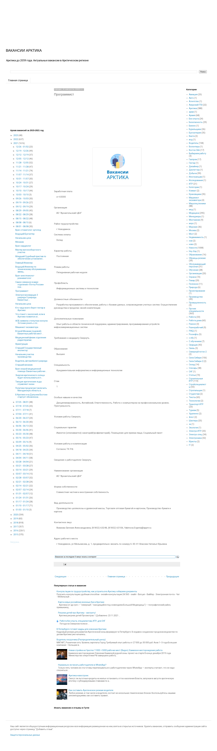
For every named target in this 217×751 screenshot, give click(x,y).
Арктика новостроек (78, 675)
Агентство (194, 101)
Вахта (192, 136)
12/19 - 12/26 (22, 151)
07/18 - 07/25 (22, 406)
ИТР (191, 184)
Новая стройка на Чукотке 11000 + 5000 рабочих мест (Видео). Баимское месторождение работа (115, 650)
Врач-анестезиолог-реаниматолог (25, 276)
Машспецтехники (197, 203)
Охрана (192, 277)
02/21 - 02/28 (22, 482)
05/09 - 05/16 (22, 442)
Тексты (192, 397)
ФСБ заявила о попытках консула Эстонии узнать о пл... (31, 322)
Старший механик (24, 365)
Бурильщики (195, 129)
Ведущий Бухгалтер (25, 234)
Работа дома (195, 320)
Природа (193, 287)
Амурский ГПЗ (195, 105)
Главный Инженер (24, 263)
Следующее (60, 576)
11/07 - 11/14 (22, 174)
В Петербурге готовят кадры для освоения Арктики (81, 629)
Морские (193, 227)
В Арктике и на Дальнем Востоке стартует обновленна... (31, 395)
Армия (192, 115)
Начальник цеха (23, 238)
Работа (192, 317)
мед (191, 209)
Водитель (193, 143)
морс (191, 223)
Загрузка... (15, 542)
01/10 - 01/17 (22, 505)
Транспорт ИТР (196, 404)
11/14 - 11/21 (22, 171)
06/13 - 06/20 (22, 422)
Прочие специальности (196, 309)
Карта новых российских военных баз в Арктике (81, 602)
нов (190, 241)
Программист (21, 291)
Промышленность (197, 302)
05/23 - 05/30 (22, 434)
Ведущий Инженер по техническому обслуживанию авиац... (30, 269)
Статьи (192, 375)
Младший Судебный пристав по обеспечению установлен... (30, 257)
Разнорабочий (196, 327)
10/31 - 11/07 (22, 179)
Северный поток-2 (198, 352)
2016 (16, 530)
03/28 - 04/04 (22, 462)
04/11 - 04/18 (22, 454)
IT (190, 445)
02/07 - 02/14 (22, 490)
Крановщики (195, 194)
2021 (16, 143)
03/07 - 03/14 (22, 474)
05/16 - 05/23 (22, 438)
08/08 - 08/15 (22, 222)
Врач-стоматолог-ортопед (28, 230)
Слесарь (193, 368)
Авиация (193, 94)
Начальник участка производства (24, 355)
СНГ (191, 371)
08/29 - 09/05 (22, 210)
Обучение (193, 270)
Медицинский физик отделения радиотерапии (30, 338)
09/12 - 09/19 (22, 206)
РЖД (191, 331)
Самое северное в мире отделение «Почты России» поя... (29, 284)
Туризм (192, 410)
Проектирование (197, 291)
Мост (191, 234)
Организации (195, 273)
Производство (196, 297)
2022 (16, 139)
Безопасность (196, 122)
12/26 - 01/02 (22, 147)
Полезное (193, 284)
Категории (194, 187)
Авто (191, 98)
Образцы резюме (197, 258)
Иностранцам (195, 177)
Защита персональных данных (25, 735)
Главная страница (18, 80)
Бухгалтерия (195, 133)
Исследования (196, 180)
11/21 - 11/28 (22, 167)
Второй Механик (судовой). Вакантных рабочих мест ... (29, 332)
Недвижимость (196, 237)
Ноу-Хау (193, 251)
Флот (191, 417)
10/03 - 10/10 (22, 194)
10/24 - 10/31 (22, 182)
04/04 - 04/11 (22, 458)
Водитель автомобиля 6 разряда (31, 361)
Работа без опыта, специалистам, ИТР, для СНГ (82, 621)
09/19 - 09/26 (22, 202)
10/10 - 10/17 (22, 191)
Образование (195, 254)
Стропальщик (195, 390)
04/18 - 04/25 (22, 450)
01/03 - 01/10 (22, 510)
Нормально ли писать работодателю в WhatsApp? (82, 665)
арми (191, 112)
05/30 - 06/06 (22, 430)
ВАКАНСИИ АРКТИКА (24, 50)
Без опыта (194, 119)
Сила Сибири (195, 358)
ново (191, 244)
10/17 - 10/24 (22, 186)
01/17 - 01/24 (22, 501)
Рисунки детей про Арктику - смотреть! (77, 613)
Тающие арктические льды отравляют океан (28, 382)
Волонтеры (194, 146)
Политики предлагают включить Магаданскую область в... (31, 389)
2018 (16, 522)
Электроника (195, 438)
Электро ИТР (195, 431)
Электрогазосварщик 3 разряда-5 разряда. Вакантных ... (26, 297)
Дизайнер (194, 166)
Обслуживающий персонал (197, 265)
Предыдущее (172, 576)
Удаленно (193, 413)
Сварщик (193, 345)
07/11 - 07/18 (22, 410)
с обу (191, 338)
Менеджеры (195, 216)
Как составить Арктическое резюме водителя (91, 690)
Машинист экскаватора (26, 327)
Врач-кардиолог (23, 246)
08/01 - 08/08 (22, 226)
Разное (192, 324)
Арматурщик (21, 344)
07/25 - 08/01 (22, 402)
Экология (193, 427)
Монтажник (194, 220)
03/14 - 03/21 (22, 470)
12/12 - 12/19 (22, 155)
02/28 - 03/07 (22, 478)
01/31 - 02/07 (22, 493)
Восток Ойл (194, 150)
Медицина (194, 213)
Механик (19, 242)
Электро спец (195, 434)
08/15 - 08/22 (22, 218)
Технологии (194, 401)
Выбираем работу (197, 153)
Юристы (193, 441)
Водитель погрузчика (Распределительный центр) (81, 639)
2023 (16, 135)
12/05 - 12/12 (22, 159)
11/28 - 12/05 (22, 162)
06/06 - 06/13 (22, 426)
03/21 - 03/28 (22, 466)
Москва (192, 230)
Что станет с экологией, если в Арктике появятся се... (30, 315)
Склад (192, 364)
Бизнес (192, 126)
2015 (16, 534)
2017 (16, 526)
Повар (192, 280)
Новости (193, 248)
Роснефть (193, 334)
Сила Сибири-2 (196, 361)
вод (191, 139)
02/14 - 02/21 (22, 486)
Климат (192, 191)
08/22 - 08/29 (22, 214)
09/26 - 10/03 (22, 198)
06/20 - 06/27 (22, 418)
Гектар (192, 163)
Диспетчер (194, 170)
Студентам (194, 394)
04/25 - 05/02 (22, 446)
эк (190, 424)
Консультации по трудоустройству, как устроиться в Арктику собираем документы (97, 591)
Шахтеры (193, 420)
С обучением (195, 341)
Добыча (193, 173)
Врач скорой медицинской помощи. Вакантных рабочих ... (31, 370)
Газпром (193, 159)
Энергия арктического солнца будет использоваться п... (30, 376)
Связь (192, 348)
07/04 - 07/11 (22, 414)
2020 (16, 514)
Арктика (193, 108)
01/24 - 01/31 (22, 498)
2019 (16, 518)
